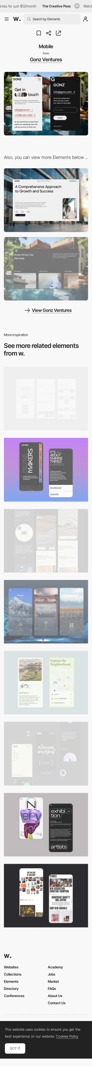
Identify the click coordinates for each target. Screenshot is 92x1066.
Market (53, 981)
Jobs (51, 974)
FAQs (52, 988)
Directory (11, 988)
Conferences (14, 996)
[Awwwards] (17, 19)
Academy (55, 967)
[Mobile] (46, 398)
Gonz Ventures (46, 59)
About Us (55, 996)
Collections (12, 974)
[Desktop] (46, 200)
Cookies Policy (67, 1036)
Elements (11, 981)
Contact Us (57, 1003)
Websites (11, 967)
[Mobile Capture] (46, 469)
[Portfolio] (46, 268)
